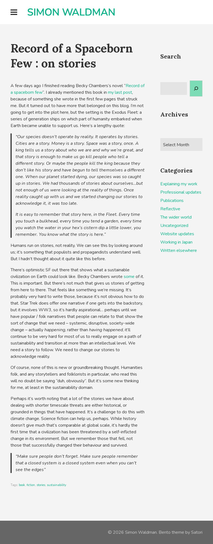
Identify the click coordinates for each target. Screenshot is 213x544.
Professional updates (180, 192)
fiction (31, 485)
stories (41, 485)
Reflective (170, 209)
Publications (172, 201)
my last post (120, 92)
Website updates (177, 234)
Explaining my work (178, 184)
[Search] (196, 88)
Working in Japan (176, 242)
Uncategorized (174, 225)
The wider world (176, 217)
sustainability (56, 485)
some (129, 277)
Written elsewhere (178, 250)
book (22, 485)
